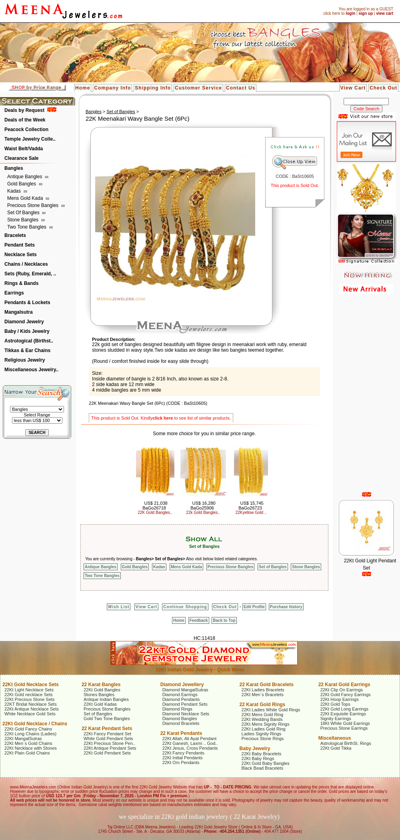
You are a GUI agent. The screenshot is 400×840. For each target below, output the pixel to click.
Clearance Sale (21, 158)
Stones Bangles (99, 694)
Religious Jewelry (24, 360)
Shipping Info (153, 88)
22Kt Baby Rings (258, 758)
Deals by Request (24, 110)
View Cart (353, 88)
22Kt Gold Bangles (102, 689)
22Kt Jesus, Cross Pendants (190, 748)
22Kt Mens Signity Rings (266, 724)
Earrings (14, 293)
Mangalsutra (18, 312)
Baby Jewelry (255, 748)
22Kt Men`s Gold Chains (28, 743)
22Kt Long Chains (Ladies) (30, 733)
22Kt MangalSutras (23, 738)
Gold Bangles (22, 184)
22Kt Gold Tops (335, 704)
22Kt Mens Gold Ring (263, 714)
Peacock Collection (26, 129)
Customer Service (198, 88)
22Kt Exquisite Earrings (343, 713)
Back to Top (224, 620)
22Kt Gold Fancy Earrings (345, 694)
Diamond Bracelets (181, 723)
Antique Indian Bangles (106, 699)
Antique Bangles (25, 176)
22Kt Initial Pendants (182, 757)
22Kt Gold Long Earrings (344, 709)
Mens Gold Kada (25, 198)
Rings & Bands (21, 283)
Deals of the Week (24, 120)
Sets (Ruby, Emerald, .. (30, 274)
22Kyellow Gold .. (251, 512)
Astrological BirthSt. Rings (345, 743)
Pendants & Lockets (27, 302)
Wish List (118, 607)
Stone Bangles (23, 220)
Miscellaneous (334, 738)
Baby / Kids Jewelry (27, 331)
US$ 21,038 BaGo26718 (154, 505)
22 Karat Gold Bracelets (267, 684)
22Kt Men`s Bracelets (263, 694)
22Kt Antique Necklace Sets (31, 709)
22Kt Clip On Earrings (341, 689)
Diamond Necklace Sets (185, 713)
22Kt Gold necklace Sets (28, 694)
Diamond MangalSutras (185, 689)
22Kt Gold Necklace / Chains (34, 724)
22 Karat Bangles (101, 684)
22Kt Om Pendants (181, 762)
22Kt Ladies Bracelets (263, 689)
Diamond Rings (177, 709)
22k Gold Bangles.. (203, 512)
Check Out (383, 88)
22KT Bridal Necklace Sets (30, 704)
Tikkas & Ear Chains (27, 350)
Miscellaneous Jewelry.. (31, 369)
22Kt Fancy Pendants (183, 752)
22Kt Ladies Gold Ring (264, 729)
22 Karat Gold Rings (263, 704)
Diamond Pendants (181, 699)
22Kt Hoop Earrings (339, 699)
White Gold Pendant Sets (108, 738)
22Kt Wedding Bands (262, 719)
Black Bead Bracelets (263, 768)
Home (82, 88)
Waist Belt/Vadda (23, 148)
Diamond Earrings (180, 694)
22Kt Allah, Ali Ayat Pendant (189, 738)
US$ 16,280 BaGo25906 (202, 505)
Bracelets (15, 235)
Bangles (13, 168)
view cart (384, 13)
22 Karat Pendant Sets (107, 728)
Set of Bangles (24, 212)
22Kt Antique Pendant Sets (110, 748)
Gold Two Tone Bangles (107, 718)
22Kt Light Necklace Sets (29, 689)
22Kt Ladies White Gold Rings (271, 709)
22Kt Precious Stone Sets (29, 699)
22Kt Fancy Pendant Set (107, 733)
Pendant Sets (19, 245)
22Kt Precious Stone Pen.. (109, 743)
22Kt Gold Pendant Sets (107, 752)
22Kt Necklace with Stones (30, 748)
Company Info (112, 88)
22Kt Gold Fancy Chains (28, 729)
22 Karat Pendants (181, 733)
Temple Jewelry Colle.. (30, 139)
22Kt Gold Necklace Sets (30, 684)
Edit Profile (254, 607)
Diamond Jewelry (24, 321)
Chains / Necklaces (26, 264)
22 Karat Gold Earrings (344, 684)
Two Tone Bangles (27, 227)
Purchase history (286, 607)
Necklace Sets (20, 254)
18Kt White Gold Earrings (345, 723)
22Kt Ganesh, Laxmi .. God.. (190, 743)
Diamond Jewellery (182, 684)
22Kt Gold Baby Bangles (266, 763)
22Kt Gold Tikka (336, 748)
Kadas (14, 191)
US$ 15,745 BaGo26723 (250, 505)
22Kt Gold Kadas (100, 704)
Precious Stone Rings (263, 738)
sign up (365, 13)
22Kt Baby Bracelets (262, 753)
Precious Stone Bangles (33, 205)
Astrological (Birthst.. (28, 341)
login (350, 13)
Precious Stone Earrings (344, 728)
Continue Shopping (185, 607)
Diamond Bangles (179, 718)
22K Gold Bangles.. (155, 512)
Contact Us (240, 88)
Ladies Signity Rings (262, 733)
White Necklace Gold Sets (30, 713)
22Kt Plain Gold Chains (27, 752)
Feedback (199, 620)
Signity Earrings (335, 718)
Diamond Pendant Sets (185, 704)
